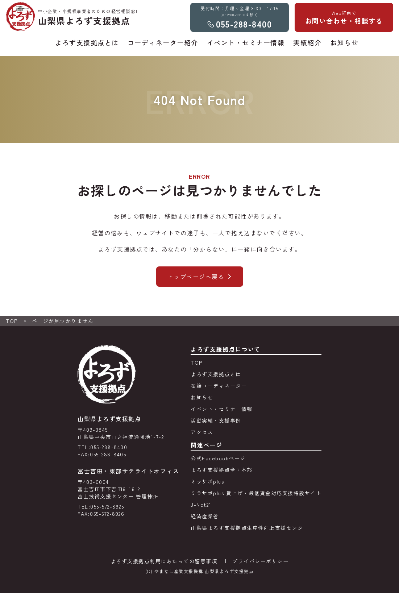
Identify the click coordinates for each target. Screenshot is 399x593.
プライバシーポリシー (260, 561)
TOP (12, 320)
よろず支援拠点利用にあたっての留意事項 (164, 561)
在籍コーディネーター (219, 385)
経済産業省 (205, 516)
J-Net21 (201, 504)
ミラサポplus (207, 481)
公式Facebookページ (218, 458)
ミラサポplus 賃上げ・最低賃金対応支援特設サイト (256, 493)
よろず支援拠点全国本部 (222, 469)
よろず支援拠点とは (216, 374)
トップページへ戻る (196, 276)
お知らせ (202, 397)
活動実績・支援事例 (216, 420)
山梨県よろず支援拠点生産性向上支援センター (250, 527)
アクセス (202, 432)
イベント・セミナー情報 (222, 408)
